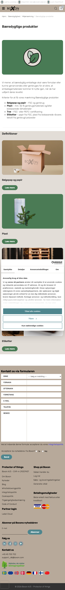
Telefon (7, 407)
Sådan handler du (41, 472)
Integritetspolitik (9, 492)
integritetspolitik (55, 444)
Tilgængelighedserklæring (13, 500)
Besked (6, 413)
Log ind (37, 476)
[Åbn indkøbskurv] (61, 8)
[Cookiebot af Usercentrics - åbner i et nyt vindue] (51, 262)
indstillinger (14, 303)
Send (6, 457)
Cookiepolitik (7, 496)
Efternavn (8, 389)
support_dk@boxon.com (13, 557)
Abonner (35, 532)
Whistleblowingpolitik (11, 488)
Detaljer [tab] (21, 269)
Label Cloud (7, 514)
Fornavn (7, 382)
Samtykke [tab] (7, 269)
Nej (44, 451)
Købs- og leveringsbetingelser (47, 480)
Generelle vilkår (40, 484)
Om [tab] (57, 269)
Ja (37, 451)
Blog (4, 484)
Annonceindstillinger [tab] (39, 269)
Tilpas (33, 318)
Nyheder (6, 480)
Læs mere (10, 187)
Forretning (8, 395)
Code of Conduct (9, 504)
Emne (5, 376)
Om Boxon (6, 476)
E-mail (6, 401)
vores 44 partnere (16, 282)
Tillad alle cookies (32, 311)
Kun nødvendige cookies (32, 326)
